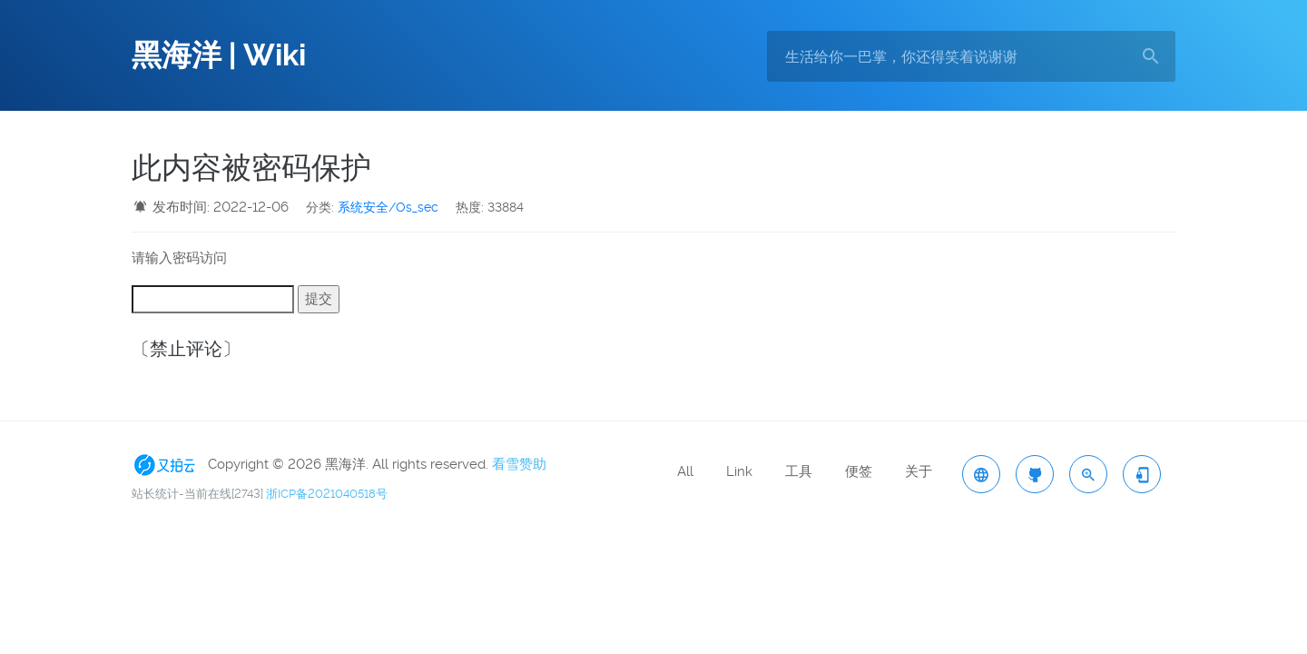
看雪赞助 (519, 464)
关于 (918, 471)
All (685, 471)
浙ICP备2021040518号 (327, 493)
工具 (798, 471)
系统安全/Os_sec (388, 207)
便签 (858, 471)
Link (739, 471)
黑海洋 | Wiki (219, 55)
